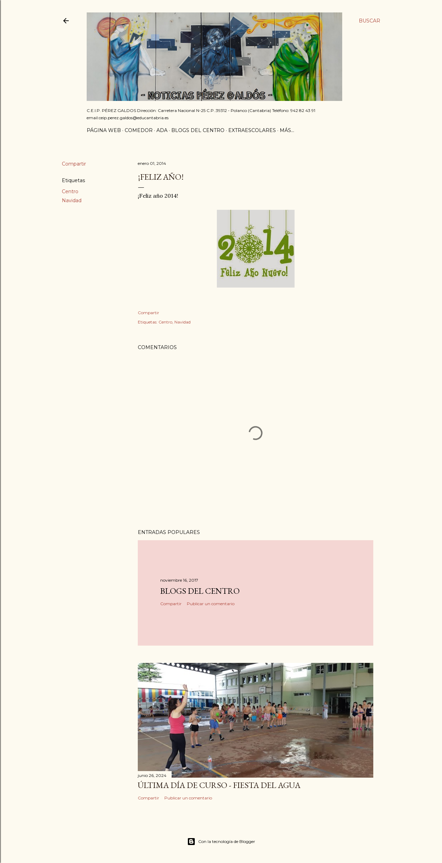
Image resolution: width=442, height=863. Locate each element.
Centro (70, 191)
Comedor (139, 130)
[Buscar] (369, 20)
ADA (161, 130)
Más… (287, 130)
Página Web (104, 130)
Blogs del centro (197, 130)
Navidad (71, 200)
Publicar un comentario (210, 603)
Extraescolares (252, 130)
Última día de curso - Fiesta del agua (219, 785)
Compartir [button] (74, 164)
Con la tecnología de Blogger (221, 841)
